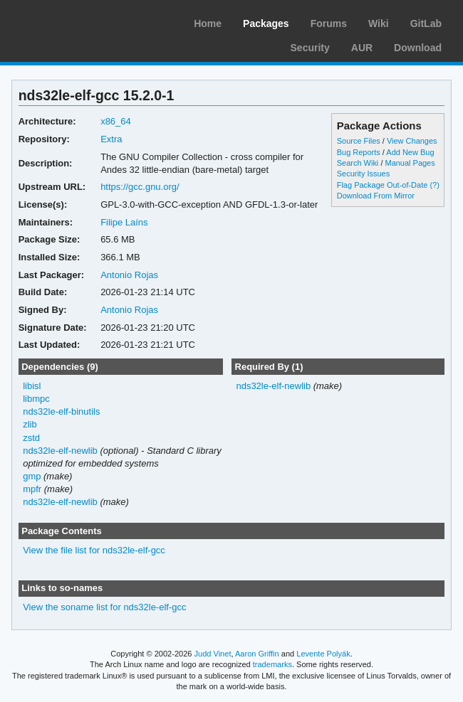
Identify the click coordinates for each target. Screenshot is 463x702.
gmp (32, 476)
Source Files (358, 141)
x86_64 (115, 121)
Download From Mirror (376, 195)
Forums (329, 23)
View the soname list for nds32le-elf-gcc (104, 607)
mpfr (32, 489)
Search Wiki (358, 163)
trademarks (272, 664)
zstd (31, 437)
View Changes (412, 141)
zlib (29, 424)
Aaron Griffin (257, 653)
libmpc (36, 398)
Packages (266, 23)
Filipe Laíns (123, 222)
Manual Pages (410, 163)
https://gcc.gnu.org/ (139, 186)
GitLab (426, 23)
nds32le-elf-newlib (60, 450)
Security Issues (363, 173)
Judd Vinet (213, 653)
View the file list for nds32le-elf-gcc (94, 550)
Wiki (378, 23)
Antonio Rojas (129, 275)
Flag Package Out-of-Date (382, 185)
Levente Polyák (323, 653)
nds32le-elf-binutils (61, 411)
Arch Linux (78, 21)
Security (310, 47)
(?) (434, 185)
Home (208, 23)
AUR (362, 47)
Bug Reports (358, 152)
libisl (32, 386)
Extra (111, 139)
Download (418, 47)
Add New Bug (410, 152)
